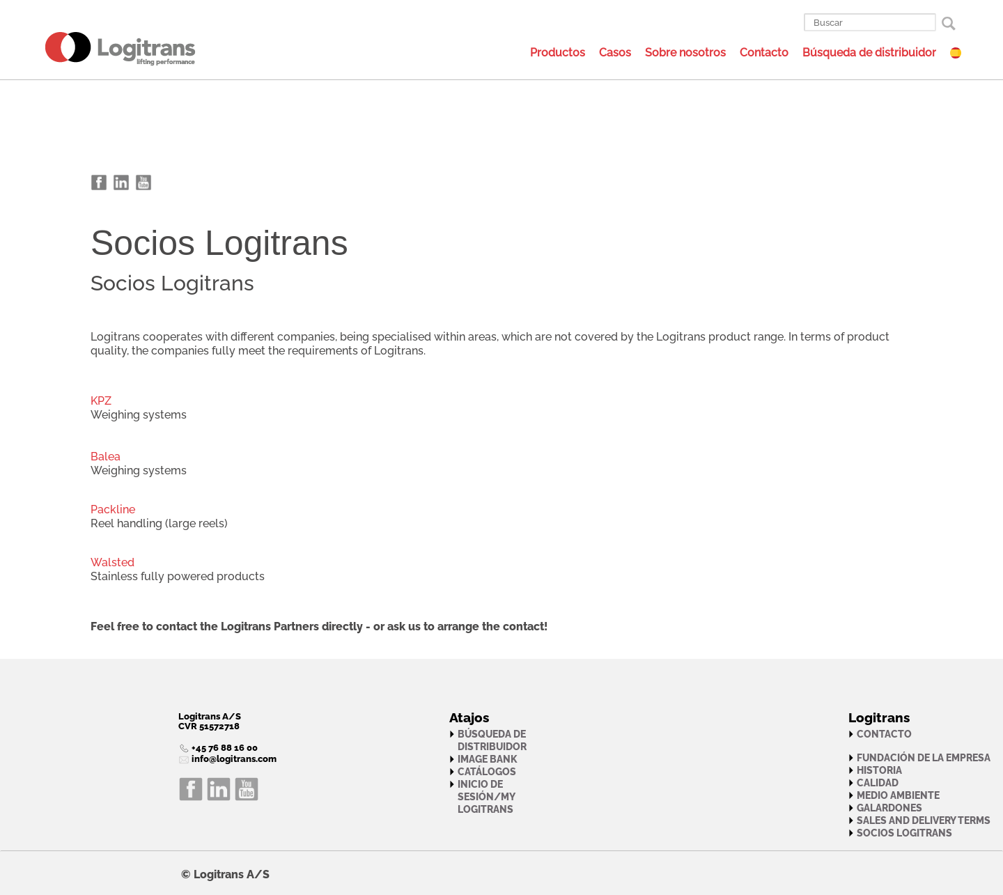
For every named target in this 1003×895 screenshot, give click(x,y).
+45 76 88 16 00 (223, 747)
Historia (879, 770)
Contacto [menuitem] (764, 52)
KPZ (101, 400)
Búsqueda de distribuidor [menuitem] (869, 52)
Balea (105, 456)
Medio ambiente (898, 795)
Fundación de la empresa (923, 757)
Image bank (488, 759)
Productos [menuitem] (557, 52)
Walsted (112, 562)
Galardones (889, 808)
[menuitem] (103, 48)
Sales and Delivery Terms (923, 820)
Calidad (878, 782)
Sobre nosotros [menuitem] (685, 52)
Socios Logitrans (904, 833)
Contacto (884, 734)
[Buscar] (870, 22)
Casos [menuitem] (615, 52)
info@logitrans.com (233, 759)
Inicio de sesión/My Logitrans (486, 797)
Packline (113, 509)
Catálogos (487, 771)
